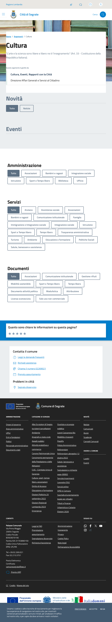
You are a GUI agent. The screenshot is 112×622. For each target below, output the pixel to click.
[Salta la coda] (71, 4)
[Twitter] (95, 526)
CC (7, 585)
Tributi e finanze (64, 503)
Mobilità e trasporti (65, 437)
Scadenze (88, 437)
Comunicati (88, 428)
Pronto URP (13, 572)
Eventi (86, 462)
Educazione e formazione (42, 490)
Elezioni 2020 (63, 511)
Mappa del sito (23, 585)
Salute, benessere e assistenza (65, 463)
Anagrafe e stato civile (41, 437)
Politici (8, 441)
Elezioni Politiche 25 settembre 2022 (40, 496)
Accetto (93, 609)
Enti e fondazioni (13, 437)
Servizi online (62, 486)
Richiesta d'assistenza (41, 542)
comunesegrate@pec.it (16, 566)
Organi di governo (13, 424)
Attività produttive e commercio (40, 447)
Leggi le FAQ (37, 526)
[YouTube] (101, 526)
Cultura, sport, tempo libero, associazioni (41, 480)
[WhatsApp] (85, 526)
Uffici (8, 433)
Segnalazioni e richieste (67, 470)
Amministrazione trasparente (65, 528)
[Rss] (90, 530)
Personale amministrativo (17, 445)
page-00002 (62, 474)
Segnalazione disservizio (42, 538)
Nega (102, 609)
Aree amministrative (14, 428)
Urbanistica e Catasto (66, 507)
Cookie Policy (63, 538)
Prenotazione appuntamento (38, 532)
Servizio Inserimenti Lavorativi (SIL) (65, 480)
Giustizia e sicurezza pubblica (65, 426)
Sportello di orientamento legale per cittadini (68, 497)
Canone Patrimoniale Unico (43, 453)
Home (8, 36)
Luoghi (86, 458)
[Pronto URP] (80, 4)
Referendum (62, 449)
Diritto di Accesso (39, 486)
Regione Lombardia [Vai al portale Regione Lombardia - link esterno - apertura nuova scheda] (14, 4)
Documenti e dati (13, 449)
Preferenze (80, 609)
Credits (12, 585)
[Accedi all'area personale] (101, 4)
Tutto (12, 108)
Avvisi (86, 433)
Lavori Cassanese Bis (66, 432)
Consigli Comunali (91, 441)
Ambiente (36, 432)
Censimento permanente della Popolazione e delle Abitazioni (42, 461)
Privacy (61, 534)
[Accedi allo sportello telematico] (90, 4)
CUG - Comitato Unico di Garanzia (42, 471)
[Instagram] (85, 530)
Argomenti (18, 36)
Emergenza (36, 510)
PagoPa (60, 441)
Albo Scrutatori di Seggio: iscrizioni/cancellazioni (42, 426)
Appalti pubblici (38, 441)
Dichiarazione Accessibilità (69, 547)
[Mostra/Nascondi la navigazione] (3, 14)
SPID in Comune (64, 490)
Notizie (26, 108)
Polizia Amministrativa (66, 445)
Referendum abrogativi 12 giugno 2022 (68, 455)
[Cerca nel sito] (103, 14)
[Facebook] (90, 526)
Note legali (62, 542)
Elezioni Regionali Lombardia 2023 (39, 504)
